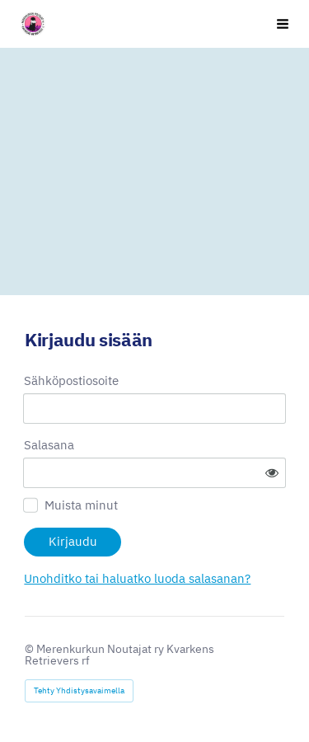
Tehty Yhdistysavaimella (79, 690)
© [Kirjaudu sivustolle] (30, 648)
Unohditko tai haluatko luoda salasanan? (137, 578)
